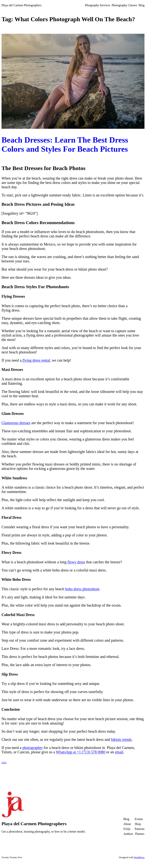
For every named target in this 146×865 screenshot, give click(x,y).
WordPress (139, 857)
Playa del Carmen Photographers (21, 5)
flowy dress (76, 562)
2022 (4, 762)
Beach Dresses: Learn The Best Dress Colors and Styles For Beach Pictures (65, 144)
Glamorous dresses (16, 423)
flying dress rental (35, 360)
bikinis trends (121, 739)
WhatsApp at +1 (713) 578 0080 (80, 752)
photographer (32, 748)
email (119, 752)
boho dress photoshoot (82, 589)
